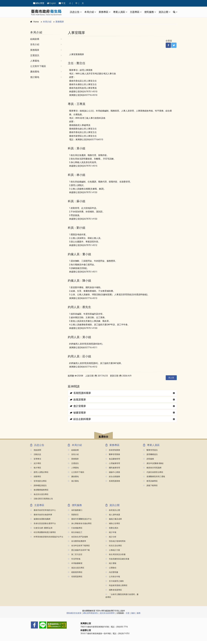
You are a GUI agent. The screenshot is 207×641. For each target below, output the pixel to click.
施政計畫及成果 (113, 519)
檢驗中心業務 (112, 472)
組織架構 (34, 39)
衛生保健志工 (75, 532)
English (53, 3)
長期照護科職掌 (80, 392)
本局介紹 (89, 12)
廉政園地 (34, 71)
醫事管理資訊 (150, 450)
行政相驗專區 (75, 528)
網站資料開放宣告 (90, 613)
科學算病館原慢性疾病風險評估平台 (46, 537)
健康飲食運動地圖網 (40, 519)
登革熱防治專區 (38, 481)
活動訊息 (35, 454)
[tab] (122, 393)
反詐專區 (35, 463)
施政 (133, 613)
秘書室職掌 (78, 412)
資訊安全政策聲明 (107, 613)
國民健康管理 (112, 468)
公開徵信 (110, 568)
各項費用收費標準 (77, 541)
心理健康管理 (112, 463)
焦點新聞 (35, 450)
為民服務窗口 (75, 510)
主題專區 (134, 12)
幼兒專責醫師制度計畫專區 (43, 532)
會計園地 (34, 77)
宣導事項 (35, 459)
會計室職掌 (78, 406)
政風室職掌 (78, 399)
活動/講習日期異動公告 (41, 499)
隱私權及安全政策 (74, 613)
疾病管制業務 (112, 450)
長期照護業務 (112, 481)
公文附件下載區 (38, 66)
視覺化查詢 (111, 528)
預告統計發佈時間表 (115, 541)
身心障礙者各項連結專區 (80, 523)
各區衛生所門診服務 (78, 537)
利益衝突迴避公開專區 (116, 585)
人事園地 (34, 60)
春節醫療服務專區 (39, 490)
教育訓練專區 (150, 481)
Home (36, 21)
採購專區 (35, 476)
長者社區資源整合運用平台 (43, 523)
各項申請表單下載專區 (79, 546)
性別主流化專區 (113, 546)
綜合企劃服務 (112, 476)
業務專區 (103, 12)
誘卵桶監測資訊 (38, 485)
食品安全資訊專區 (39, 494)
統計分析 (110, 537)
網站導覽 (40, 3)
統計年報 (110, 532)
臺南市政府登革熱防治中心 (43, 510)
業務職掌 (59, 21)
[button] (103, 436)
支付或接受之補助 (114, 581)
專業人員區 (119, 12)
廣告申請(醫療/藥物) (153, 463)
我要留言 (73, 515)
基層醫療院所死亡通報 (154, 476)
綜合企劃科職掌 (80, 419)
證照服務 (148, 459)
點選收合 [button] (103, 436)
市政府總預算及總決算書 (117, 559)
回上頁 (171, 378)
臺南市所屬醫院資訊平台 (80, 519)
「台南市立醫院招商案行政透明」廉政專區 (121, 595)
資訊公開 (163, 12)
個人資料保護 (112, 515)
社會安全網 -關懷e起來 (41, 528)
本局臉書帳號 (75, 563)
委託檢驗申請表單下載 (79, 550)
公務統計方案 (112, 550)
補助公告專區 (112, 523)
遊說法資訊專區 (76, 568)
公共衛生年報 (112, 576)
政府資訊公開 (112, 510)
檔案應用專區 (75, 572)
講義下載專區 (150, 485)
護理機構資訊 (150, 454)
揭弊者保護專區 (113, 590)
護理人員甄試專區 (39, 472)
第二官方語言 (75, 554)
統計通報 (110, 563)
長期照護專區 (75, 576)
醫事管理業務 (112, 454)
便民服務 (149, 12)
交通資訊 (34, 55)
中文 (63, 3)
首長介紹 (34, 44)
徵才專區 (35, 468)
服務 (138, 613)
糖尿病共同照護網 (152, 468)
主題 (127, 613)
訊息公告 (74, 12)
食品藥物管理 (112, 459)
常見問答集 (74, 559)
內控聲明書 (111, 572)
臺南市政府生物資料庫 (41, 515)
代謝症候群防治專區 (153, 472)
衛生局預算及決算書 (115, 554)
